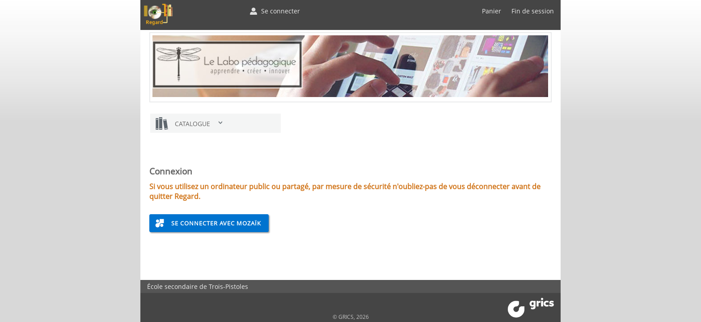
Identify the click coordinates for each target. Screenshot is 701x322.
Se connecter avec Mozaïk (216, 223)
